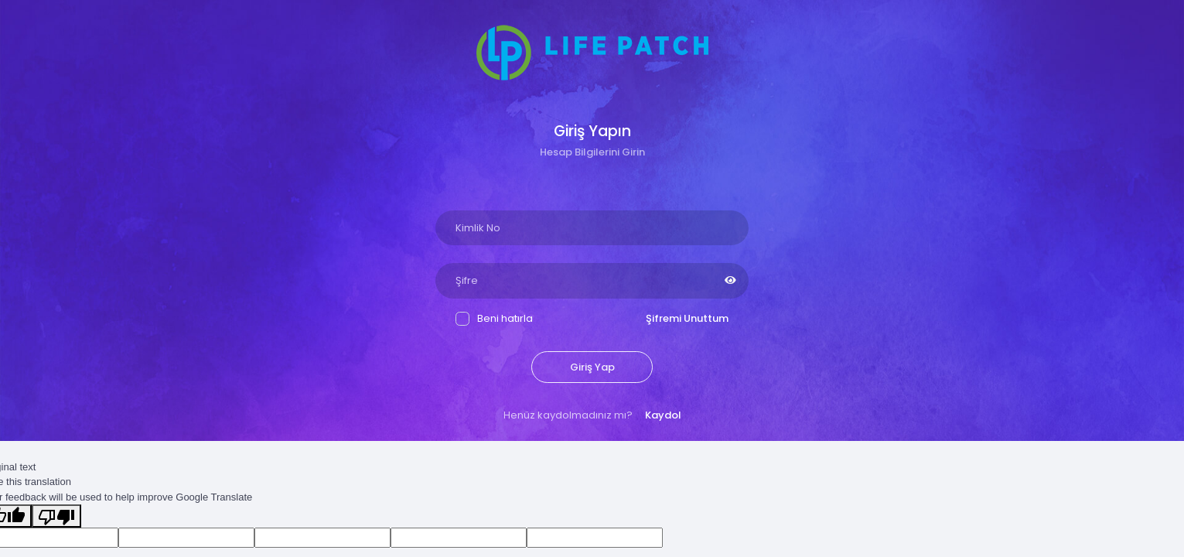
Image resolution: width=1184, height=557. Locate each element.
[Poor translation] (56, 516)
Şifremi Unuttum (687, 318)
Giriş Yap (592, 367)
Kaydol (663, 415)
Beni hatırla (494, 318)
